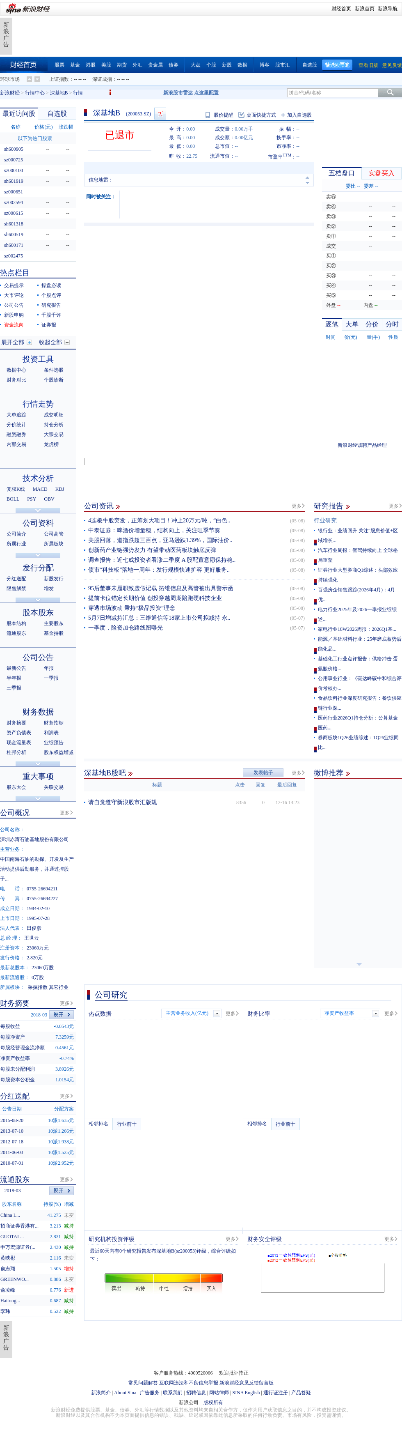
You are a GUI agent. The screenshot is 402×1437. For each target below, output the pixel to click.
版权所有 (213, 1402)
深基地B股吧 (105, 773)
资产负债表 (19, 733)
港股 (91, 65)
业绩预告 (54, 742)
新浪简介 (101, 1393)
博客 (265, 65)
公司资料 (38, 523)
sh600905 (13, 149)
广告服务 (150, 1393)
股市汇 (282, 65)
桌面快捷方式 (261, 115)
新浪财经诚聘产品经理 (362, 445)
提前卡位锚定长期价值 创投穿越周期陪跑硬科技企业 (155, 598)
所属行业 (16, 544)
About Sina (125, 1393)
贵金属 (155, 65)
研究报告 (328, 506)
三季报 (14, 688)
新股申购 (14, 315)
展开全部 (12, 342)
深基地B (59, 93)
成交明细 (54, 415)
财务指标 (54, 723)
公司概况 (15, 813)
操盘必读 (51, 285)
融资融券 (16, 434)
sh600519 (13, 234)
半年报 (14, 678)
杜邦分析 (16, 752)
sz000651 (13, 192)
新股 (227, 65)
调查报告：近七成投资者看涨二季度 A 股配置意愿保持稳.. (161, 560)
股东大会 (16, 787)
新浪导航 (387, 8)
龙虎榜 (51, 444)
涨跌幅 (66, 127)
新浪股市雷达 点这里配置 (191, 93)
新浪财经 (10, 93)
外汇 (137, 65)
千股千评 (51, 315)
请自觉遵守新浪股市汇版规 (122, 802)
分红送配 (16, 579)
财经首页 (341, 8)
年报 (49, 668)
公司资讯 (99, 506)
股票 (59, 65)
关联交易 (54, 787)
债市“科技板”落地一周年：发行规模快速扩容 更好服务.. (159, 570)
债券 (173, 65)
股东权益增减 (58, 752)
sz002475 (13, 256)
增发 (49, 588)
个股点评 (51, 295)
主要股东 (54, 623)
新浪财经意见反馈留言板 (246, 1383)
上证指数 (59, 79)
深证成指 (102, 79)
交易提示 (14, 285)
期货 (122, 65)
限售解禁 (16, 588)
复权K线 (16, 489)
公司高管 (54, 534)
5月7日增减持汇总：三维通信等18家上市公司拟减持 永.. (159, 618)
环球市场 (10, 79)
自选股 (309, 65)
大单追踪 (16, 415)
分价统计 (16, 425)
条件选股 (54, 370)
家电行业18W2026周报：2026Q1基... (357, 629)
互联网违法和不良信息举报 (188, 1383)
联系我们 (173, 1393)
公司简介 (16, 534)
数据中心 (16, 370)
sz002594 (13, 202)
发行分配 (38, 567)
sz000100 (13, 170)
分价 (372, 324)
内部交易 (16, 444)
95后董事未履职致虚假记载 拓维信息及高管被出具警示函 (160, 588)
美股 (106, 65)
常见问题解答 (143, 1383)
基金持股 (54, 633)
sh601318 (13, 224)
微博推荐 (328, 773)
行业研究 (325, 520)
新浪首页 (365, 8)
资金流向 (14, 325)
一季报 (51, 678)
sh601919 (13, 181)
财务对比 (16, 380)
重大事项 (38, 776)
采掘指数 (38, 987)
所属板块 (54, 544)
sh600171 (13, 245)
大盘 (196, 65)
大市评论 (14, 295)
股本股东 (38, 612)
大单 (352, 324)
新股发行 (54, 579)
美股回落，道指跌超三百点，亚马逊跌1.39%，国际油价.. (160, 540)
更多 (297, 506)
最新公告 (16, 668)
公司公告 (14, 305)
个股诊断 (54, 380)
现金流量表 (19, 742)
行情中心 (35, 93)
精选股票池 (337, 65)
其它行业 (59, 987)
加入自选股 (299, 115)
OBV (49, 499)
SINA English (246, 1393)
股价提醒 (223, 115)
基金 (75, 65)
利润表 (51, 733)
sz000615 (13, 213)
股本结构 (16, 623)
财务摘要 (16, 723)
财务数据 (38, 712)
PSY (31, 499)
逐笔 (331, 324)
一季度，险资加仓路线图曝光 (125, 628)
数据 (242, 65)
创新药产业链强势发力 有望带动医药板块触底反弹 (152, 550)
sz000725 (13, 160)
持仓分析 (54, 425)
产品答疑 (301, 1393)
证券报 (48, 325)
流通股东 (16, 633)
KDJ (59, 489)
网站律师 (219, 1393)
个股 (211, 65)
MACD (40, 489)
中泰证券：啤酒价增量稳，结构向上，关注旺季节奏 (154, 530)
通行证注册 (275, 1393)
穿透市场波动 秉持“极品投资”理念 (131, 608)
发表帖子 (263, 772)
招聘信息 (196, 1393)
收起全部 (50, 342)
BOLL (13, 499)
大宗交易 (54, 434)
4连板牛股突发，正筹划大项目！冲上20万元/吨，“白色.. (159, 520)
